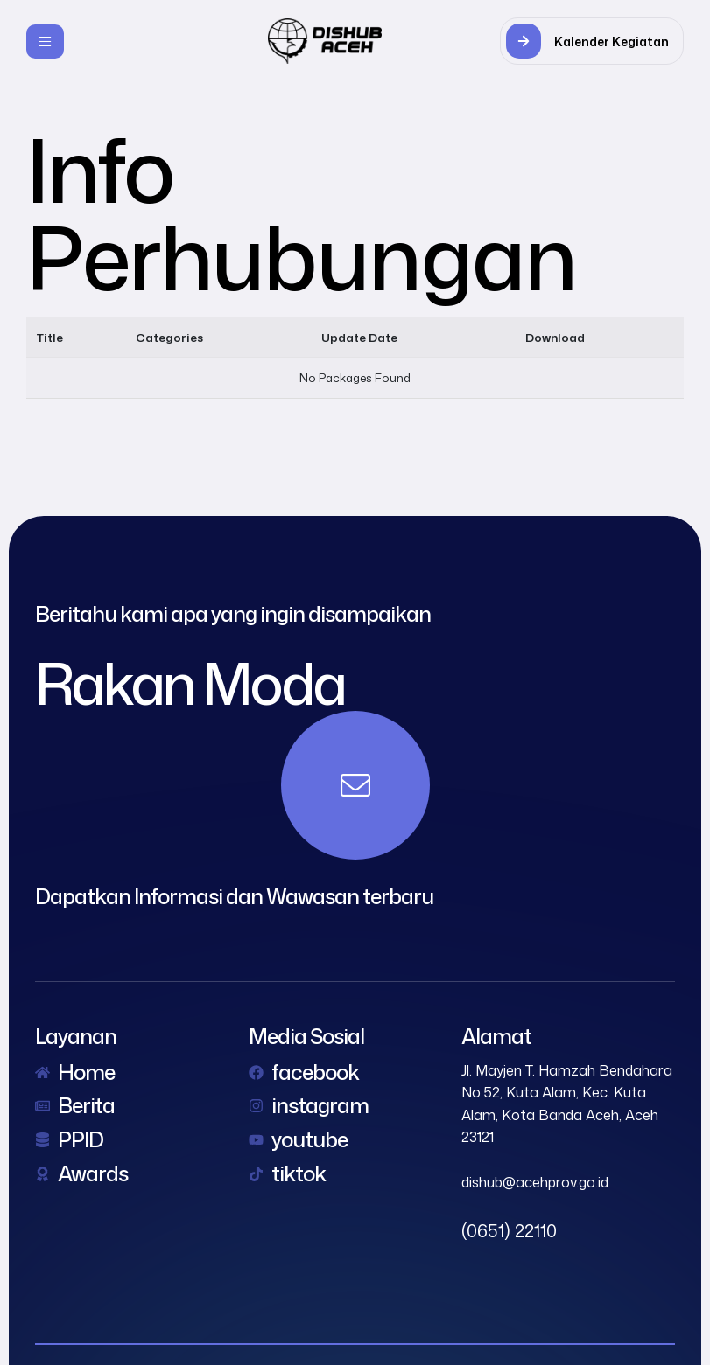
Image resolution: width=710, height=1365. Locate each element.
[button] (592, 41)
